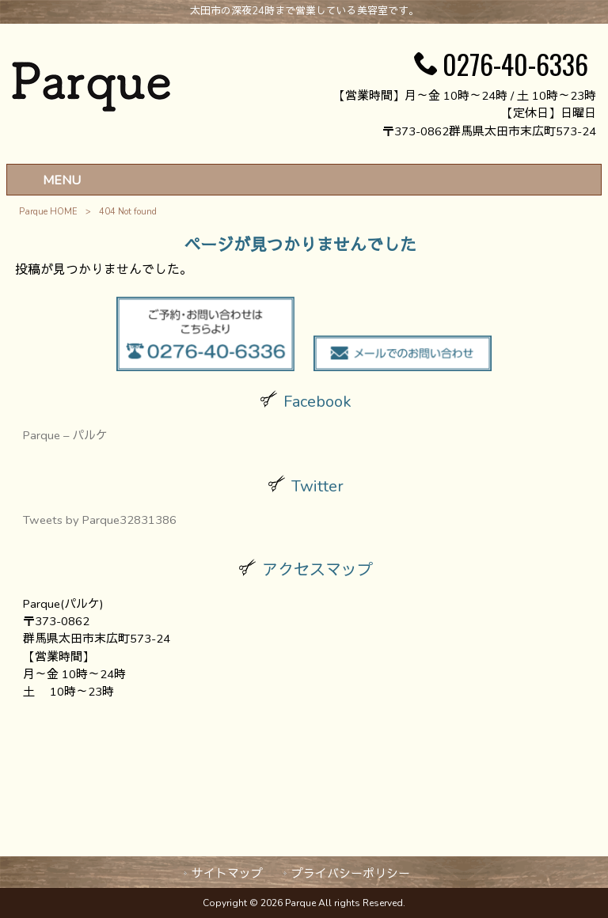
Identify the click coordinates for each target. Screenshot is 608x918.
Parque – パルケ (65, 435)
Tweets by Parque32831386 (100, 520)
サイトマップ (227, 874)
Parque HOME (48, 212)
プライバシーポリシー (350, 874)
